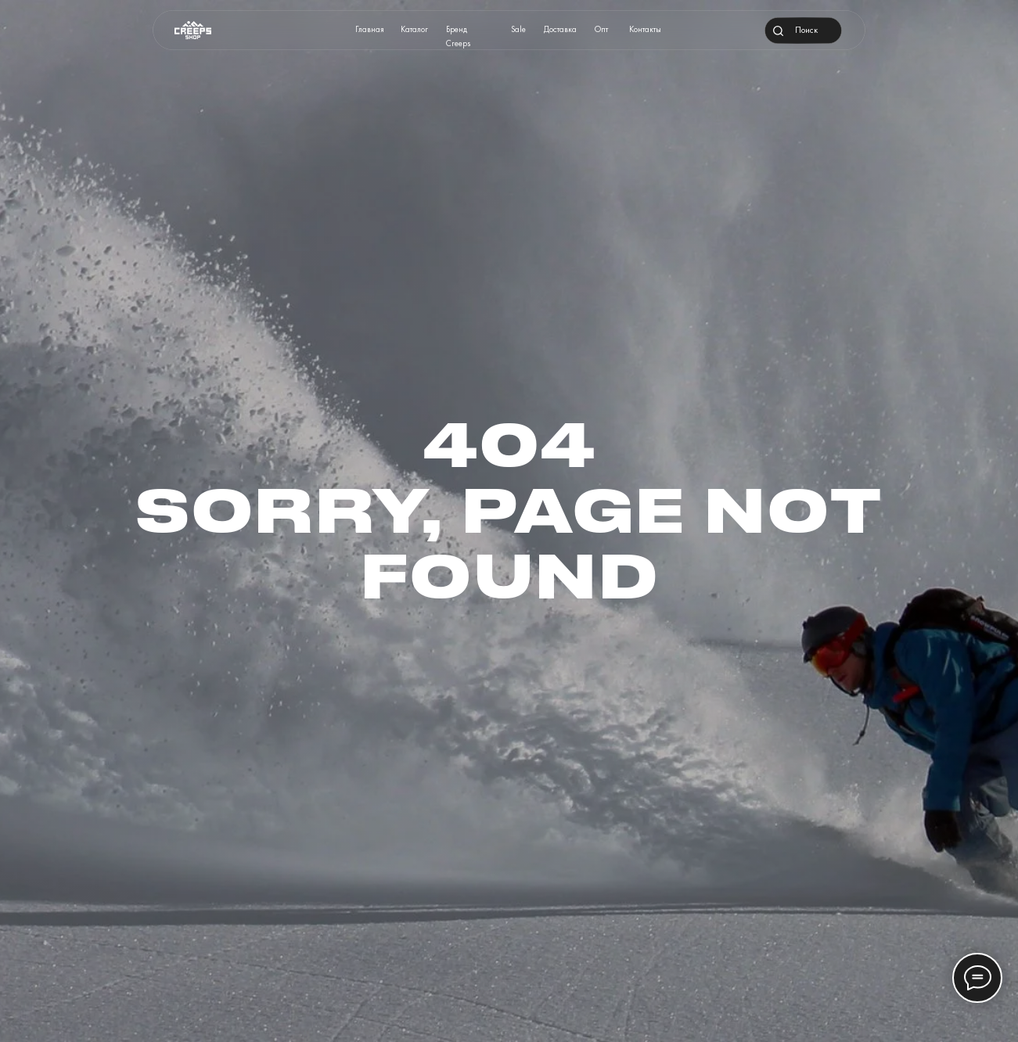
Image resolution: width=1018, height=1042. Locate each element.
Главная (369, 28)
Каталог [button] (414, 28)
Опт (601, 28)
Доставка (560, 28)
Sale (518, 28)
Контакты (645, 28)
